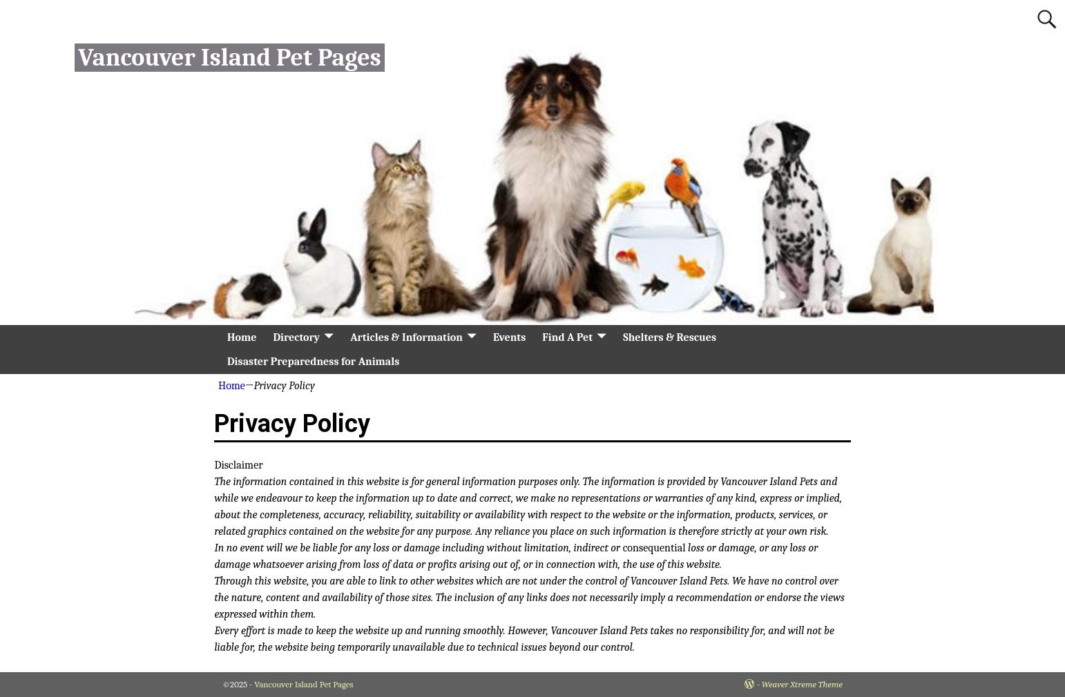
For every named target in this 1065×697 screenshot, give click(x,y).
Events (509, 337)
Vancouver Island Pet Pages (229, 57)
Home (241, 337)
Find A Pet (567, 337)
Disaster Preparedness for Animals (313, 361)
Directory (296, 337)
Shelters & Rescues (669, 337)
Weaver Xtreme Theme (802, 684)
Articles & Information (406, 337)
